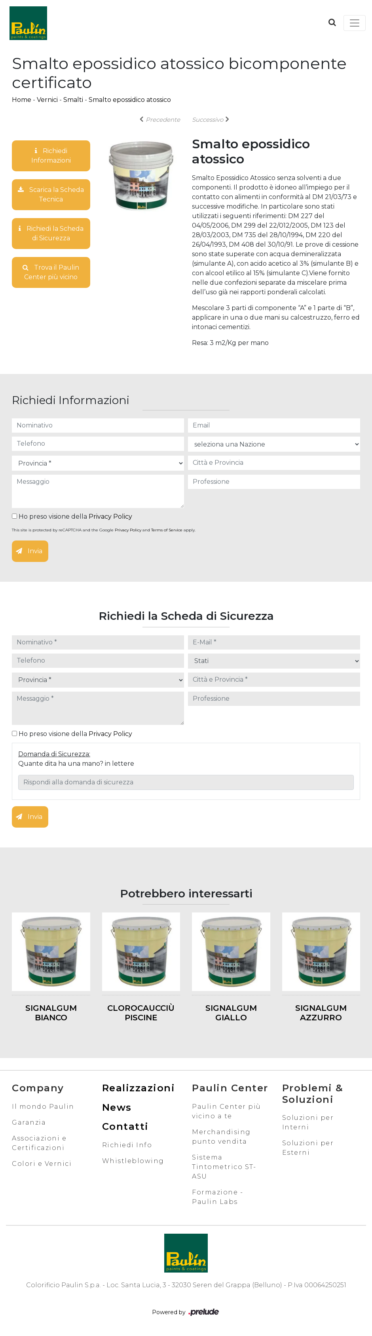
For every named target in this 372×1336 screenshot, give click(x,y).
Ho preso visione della (72, 516)
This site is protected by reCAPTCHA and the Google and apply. (103, 530)
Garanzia (29, 1122)
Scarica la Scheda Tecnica (51, 194)
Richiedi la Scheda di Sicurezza (51, 233)
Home (21, 100)
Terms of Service (166, 530)
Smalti (73, 100)
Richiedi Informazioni (51, 155)
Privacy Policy (110, 516)
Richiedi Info (127, 1145)
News (117, 1107)
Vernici (47, 100)
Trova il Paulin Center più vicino (51, 272)
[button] (332, 22)
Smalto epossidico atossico (130, 100)
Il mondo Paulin (43, 1106)
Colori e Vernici (42, 1163)
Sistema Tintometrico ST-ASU (224, 1167)
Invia (29, 551)
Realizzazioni (138, 1088)
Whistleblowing (133, 1161)
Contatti (125, 1126)
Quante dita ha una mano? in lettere (76, 763)
